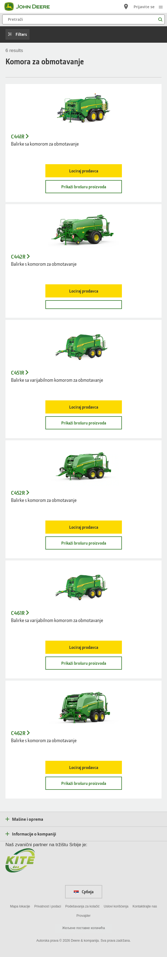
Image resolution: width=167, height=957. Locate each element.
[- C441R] (83, 109)
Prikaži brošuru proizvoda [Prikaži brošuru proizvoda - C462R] (83, 783)
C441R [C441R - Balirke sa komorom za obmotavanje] (17, 136)
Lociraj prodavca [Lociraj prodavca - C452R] (83, 527)
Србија (83, 891)
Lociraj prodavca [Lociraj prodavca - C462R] (83, 767)
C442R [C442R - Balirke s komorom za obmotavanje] (18, 256)
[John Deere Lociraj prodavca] (126, 6)
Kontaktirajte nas (145, 906)
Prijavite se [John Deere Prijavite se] (144, 6)
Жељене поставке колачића (83, 928)
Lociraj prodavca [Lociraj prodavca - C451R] (83, 407)
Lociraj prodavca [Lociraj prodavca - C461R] (83, 647)
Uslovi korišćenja (116, 906)
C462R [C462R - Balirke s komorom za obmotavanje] (18, 733)
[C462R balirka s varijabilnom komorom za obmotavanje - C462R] (83, 706)
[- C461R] (83, 586)
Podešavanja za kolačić (82, 906)
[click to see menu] (161, 6)
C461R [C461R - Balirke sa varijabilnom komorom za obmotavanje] (18, 613)
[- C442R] (83, 304)
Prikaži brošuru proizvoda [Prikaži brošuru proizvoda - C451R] (83, 423)
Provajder (83, 916)
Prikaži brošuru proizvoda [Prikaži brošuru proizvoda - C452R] (83, 543)
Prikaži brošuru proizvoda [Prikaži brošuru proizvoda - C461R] (83, 663)
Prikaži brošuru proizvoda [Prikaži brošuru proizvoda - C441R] (83, 186)
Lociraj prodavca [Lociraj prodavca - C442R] (83, 291)
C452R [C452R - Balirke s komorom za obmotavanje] (18, 493)
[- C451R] (83, 345)
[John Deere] (30, 6)
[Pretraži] (83, 19)
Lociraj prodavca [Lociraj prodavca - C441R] (83, 171)
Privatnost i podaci (47, 906)
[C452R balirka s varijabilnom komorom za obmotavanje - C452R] (83, 466)
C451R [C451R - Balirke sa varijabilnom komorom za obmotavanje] (17, 372)
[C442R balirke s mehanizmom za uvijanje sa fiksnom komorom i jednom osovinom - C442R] (83, 230)
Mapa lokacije (20, 906)
